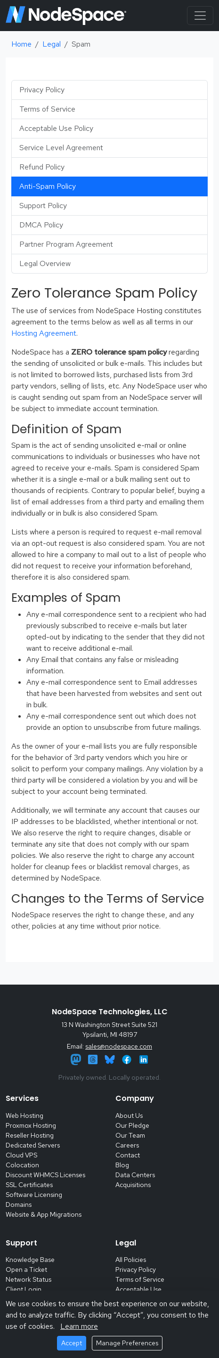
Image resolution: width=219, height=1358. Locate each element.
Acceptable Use (138, 1289)
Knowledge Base (30, 1259)
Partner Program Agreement (66, 244)
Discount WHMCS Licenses (45, 1175)
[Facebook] (127, 1059)
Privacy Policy (42, 90)
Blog (122, 1165)
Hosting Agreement (43, 333)
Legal (51, 44)
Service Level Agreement (61, 148)
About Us (129, 1115)
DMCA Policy (41, 225)
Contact (127, 1155)
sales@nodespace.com (118, 1046)
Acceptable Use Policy (56, 128)
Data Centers (135, 1175)
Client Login (23, 1289)
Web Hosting (24, 1115)
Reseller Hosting (30, 1135)
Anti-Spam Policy (47, 186)
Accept (71, 1343)
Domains (19, 1204)
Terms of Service (47, 109)
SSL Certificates (29, 1184)
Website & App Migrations (43, 1214)
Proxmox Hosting (31, 1125)
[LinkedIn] (143, 1059)
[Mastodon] (76, 1059)
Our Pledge (132, 1125)
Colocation (22, 1165)
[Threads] (93, 1059)
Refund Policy (42, 167)
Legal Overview (45, 263)
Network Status (28, 1279)
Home (21, 44)
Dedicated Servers (33, 1145)
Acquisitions (133, 1184)
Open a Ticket (26, 1269)
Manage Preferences (127, 1343)
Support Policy (43, 205)
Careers (127, 1145)
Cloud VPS (21, 1155)
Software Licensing (34, 1194)
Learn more (79, 1326)
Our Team (130, 1135)
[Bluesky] (110, 1059)
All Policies (130, 1259)
